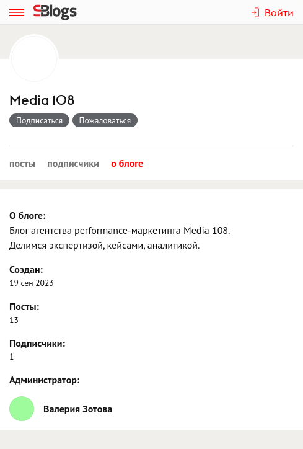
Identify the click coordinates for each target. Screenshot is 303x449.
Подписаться (39, 120)
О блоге (127, 163)
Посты (22, 163)
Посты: (24, 306)
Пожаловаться (105, 120)
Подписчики (73, 163)
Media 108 (42, 100)
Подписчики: (37, 343)
